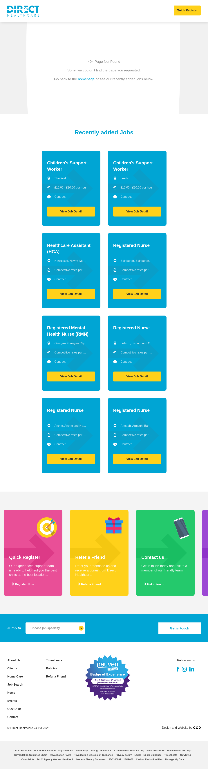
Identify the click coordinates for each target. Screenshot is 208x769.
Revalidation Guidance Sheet (30, 755)
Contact (168, 11)
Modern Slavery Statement (91, 759)
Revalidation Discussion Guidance (93, 755)
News (118, 11)
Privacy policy (124, 755)
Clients (58, 11)
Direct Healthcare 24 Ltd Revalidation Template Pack (43, 750)
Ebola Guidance (152, 755)
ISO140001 (115, 759)
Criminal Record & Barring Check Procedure (139, 750)
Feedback (105, 750)
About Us (40, 11)
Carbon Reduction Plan (149, 759)
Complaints (27, 759)
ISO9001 (128, 759)
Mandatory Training (87, 750)
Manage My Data (174, 759)
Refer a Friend (56, 676)
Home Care (78, 11)
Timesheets (54, 660)
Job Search (100, 11)
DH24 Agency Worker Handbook (55, 759)
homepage (86, 79)
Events (133, 11)
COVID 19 (150, 11)
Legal (137, 755)
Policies (51, 668)
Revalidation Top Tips (179, 750)
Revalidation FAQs (60, 755)
